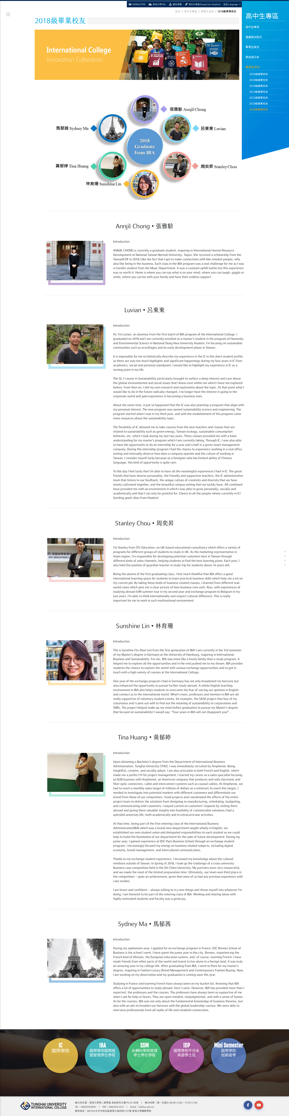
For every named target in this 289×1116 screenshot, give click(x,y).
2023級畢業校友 (258, 86)
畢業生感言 (252, 47)
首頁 (177, 11)
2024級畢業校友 (258, 80)
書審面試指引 (254, 37)
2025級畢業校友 (258, 74)
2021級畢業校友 (258, 97)
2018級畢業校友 (258, 109)
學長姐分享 (252, 57)
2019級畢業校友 (258, 103)
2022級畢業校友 (258, 92)
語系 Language (231, 4)
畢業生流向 (252, 67)
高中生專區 (254, 27)
